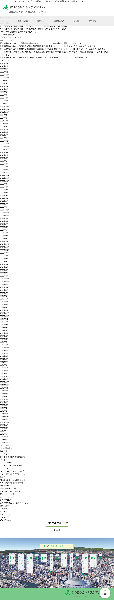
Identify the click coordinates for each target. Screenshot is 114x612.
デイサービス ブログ (8, 468)
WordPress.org (6, 520)
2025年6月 (4, 89)
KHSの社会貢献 (6, 448)
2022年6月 (4, 192)
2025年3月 (4, 98)
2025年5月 (4, 92)
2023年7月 (4, 155)
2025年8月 (4, 83)
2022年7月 (4, 189)
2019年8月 (4, 290)
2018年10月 (5, 319)
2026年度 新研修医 (7, 34)
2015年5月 (4, 436)
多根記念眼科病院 (100, 555)
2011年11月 (5, 442)
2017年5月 (4, 368)
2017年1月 (4, 379)
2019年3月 (4, 304)
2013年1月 (4, 439)
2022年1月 (4, 207)
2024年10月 (5, 112)
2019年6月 (4, 296)
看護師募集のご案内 (8, 43)
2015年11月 (5, 419)
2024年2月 (4, 135)
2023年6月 (4, 158)
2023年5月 (4, 161)
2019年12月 (5, 279)
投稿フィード (5, 514)
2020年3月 (4, 270)
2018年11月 (5, 316)
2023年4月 (4, 164)
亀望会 (2, 477)
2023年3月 (4, 167)
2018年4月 (4, 336)
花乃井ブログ (5, 500)
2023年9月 (4, 149)
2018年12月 (5, 313)
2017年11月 (5, 350)
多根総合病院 (77, 555)
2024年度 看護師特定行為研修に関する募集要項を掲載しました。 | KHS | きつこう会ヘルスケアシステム (61, 49)
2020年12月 (5, 244)
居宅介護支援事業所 (37, 555)
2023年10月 (5, 146)
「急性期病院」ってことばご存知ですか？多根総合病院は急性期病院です (29, 52)
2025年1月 (4, 103)
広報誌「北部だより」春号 (10, 37)
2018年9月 (4, 322)
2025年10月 (5, 78)
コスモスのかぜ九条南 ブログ (12, 465)
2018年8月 (4, 324)
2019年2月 (4, 307)
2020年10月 (5, 250)
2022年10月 (5, 181)
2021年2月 (4, 238)
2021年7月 (4, 224)
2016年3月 (4, 408)
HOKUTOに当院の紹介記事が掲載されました (18, 32)
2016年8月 (4, 393)
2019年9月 (4, 287)
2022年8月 (4, 187)
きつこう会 (4, 454)
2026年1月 (4, 69)
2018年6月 (4, 330)
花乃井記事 (4, 505)
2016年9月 (4, 390)
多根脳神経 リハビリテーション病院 (84, 563)
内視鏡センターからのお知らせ (12, 480)
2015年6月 (4, 434)
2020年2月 (4, 273)
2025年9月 (4, 80)
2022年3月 (4, 201)
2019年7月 (4, 293)
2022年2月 (4, 204)
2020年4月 (4, 267)
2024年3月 (4, 132)
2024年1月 (4, 138)
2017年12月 (5, 347)
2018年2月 (4, 342)
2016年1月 (4, 413)
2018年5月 (4, 333)
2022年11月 (5, 178)
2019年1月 (4, 310)
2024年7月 (4, 121)
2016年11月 (5, 385)
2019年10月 (5, 284)
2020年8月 (4, 256)
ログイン (3, 511)
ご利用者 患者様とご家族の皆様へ (13, 457)
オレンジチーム (6, 462)
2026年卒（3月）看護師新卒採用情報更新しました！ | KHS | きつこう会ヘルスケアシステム (56, 46)
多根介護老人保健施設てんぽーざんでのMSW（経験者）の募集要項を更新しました (33, 29)
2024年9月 (4, 115)
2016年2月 (4, 411)
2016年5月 (4, 402)
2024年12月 (5, 106)
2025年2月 (4, 100)
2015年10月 (5, 422)
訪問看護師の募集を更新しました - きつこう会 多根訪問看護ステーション (48, 43)
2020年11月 (5, 247)
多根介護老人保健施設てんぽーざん (63, 560)
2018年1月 (4, 345)
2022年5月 (4, 195)
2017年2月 (4, 376)
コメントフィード (7, 517)
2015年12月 (5, 416)
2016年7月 (4, 396)
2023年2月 (4, 169)
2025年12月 (5, 72)
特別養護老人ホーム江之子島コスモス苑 (12, 559)
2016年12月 (5, 382)
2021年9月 (4, 218)
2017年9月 (4, 356)
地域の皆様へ (5, 485)
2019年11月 (5, 281)
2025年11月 (5, 75)
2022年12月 (5, 175)
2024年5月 (4, 126)
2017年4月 (4, 370)
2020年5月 (4, 264)
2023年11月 (5, 144)
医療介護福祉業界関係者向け (11, 482)
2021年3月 (4, 235)
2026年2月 (4, 66)
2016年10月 (5, 388)
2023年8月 (4, 152)
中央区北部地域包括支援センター (13, 474)
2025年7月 (4, 86)
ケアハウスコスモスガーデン (20, 562)
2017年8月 (4, 359)
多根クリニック (71, 560)
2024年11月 (5, 109)
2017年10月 (5, 353)
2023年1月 (4, 172)
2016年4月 (4, 405)
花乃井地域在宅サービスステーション (15, 503)
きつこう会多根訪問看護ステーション (93, 560)
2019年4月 (4, 301)
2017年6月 (4, 365)
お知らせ (3, 451)
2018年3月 (4, 339)
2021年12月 (5, 210)
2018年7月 (4, 327)
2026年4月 (4, 63)
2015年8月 (4, 428)
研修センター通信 (7, 494)
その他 (2, 459)
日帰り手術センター (8, 488)
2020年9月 (4, 253)
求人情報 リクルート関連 (10, 491)
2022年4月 (4, 198)
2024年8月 (4, 118)
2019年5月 (4, 299)
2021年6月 (4, 227)
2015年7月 (4, 431)
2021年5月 (4, 230)
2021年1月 (4, 241)
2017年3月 (4, 373)
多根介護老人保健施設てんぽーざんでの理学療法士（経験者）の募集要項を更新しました (35, 26)
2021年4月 (4, 233)
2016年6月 (4, 399)
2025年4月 (4, 95)
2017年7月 (4, 362)
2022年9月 (4, 184)
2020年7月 (4, 258)
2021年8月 (4, 221)
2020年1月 (4, 276)
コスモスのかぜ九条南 (51, 562)
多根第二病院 (57, 555)
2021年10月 (5, 215)
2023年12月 (5, 141)
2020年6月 (4, 261)
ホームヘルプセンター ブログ (12, 471)
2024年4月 (4, 129)
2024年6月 (4, 123)
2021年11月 (5, 212)
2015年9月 (4, 425)
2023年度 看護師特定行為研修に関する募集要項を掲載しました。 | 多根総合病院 (51, 57)
